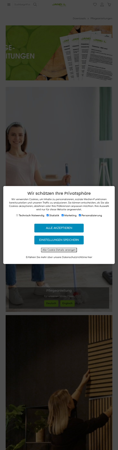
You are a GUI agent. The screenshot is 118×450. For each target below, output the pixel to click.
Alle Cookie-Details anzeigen (59, 250)
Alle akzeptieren (59, 228)
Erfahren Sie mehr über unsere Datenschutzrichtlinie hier (59, 257)
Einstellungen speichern (59, 240)
